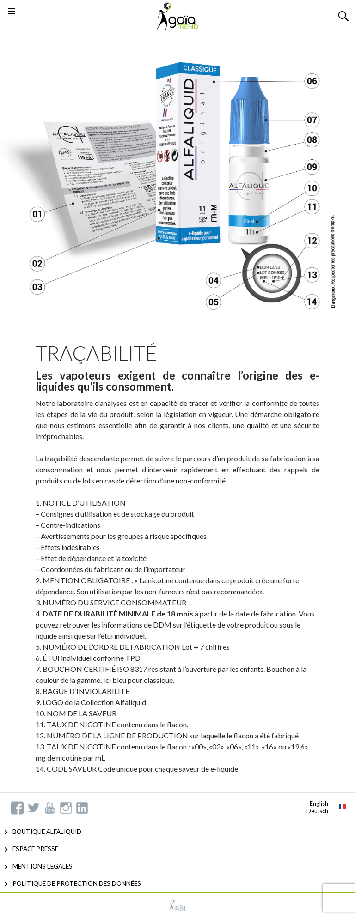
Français (343, 806)
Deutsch (317, 811)
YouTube (50, 808)
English (319, 803)
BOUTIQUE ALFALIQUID (46, 831)
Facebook (17, 808)
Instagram (66, 808)
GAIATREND (177, 905)
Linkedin (82, 808)
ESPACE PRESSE (35, 848)
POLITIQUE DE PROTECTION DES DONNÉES (76, 883)
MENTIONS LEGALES (42, 866)
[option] (177, 178)
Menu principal (11, 22)
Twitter (33, 808)
